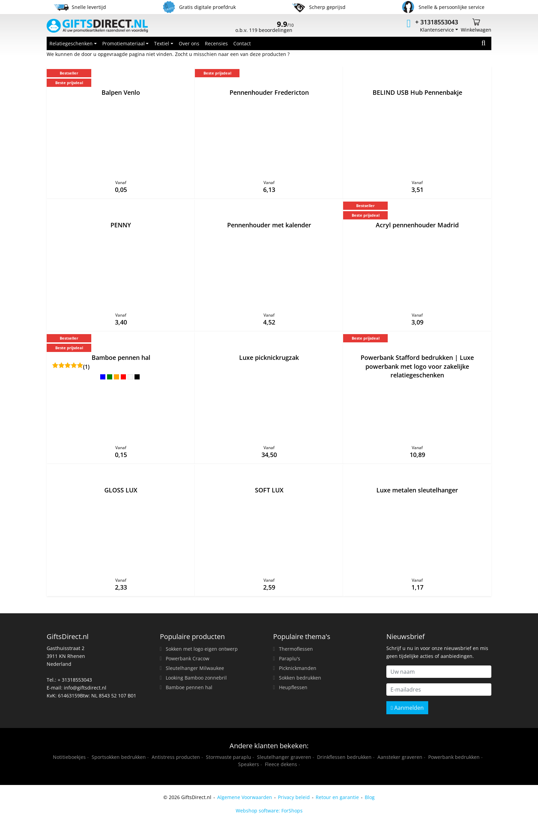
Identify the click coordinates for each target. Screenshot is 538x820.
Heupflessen (293, 687)
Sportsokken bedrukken (119, 757)
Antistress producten (176, 757)
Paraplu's (289, 658)
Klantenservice (437, 30)
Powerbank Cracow (187, 658)
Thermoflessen (296, 649)
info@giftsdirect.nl (85, 687)
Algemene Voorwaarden (244, 797)
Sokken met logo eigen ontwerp (202, 649)
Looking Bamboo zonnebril (196, 677)
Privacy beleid (294, 797)
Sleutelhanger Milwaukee (195, 668)
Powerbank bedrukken (454, 757)
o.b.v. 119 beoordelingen (264, 27)
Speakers (248, 764)
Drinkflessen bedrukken (344, 757)
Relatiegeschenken (71, 43)
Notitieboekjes (69, 757)
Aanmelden (407, 707)
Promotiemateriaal (123, 43)
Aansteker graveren (399, 757)
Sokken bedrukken (300, 677)
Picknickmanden (297, 668)
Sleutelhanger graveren (284, 757)
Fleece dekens (281, 764)
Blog (370, 797)
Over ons (189, 43)
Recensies (216, 43)
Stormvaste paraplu (228, 757)
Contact (242, 43)
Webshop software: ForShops (269, 810)
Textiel (161, 43)
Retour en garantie (337, 797)
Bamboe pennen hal (189, 687)
